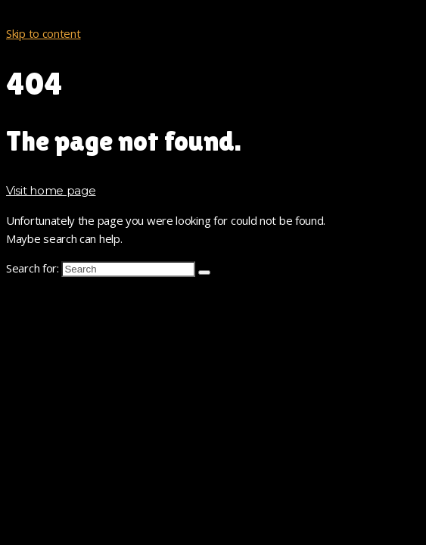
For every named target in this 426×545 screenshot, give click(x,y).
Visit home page (51, 190)
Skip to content (43, 33)
